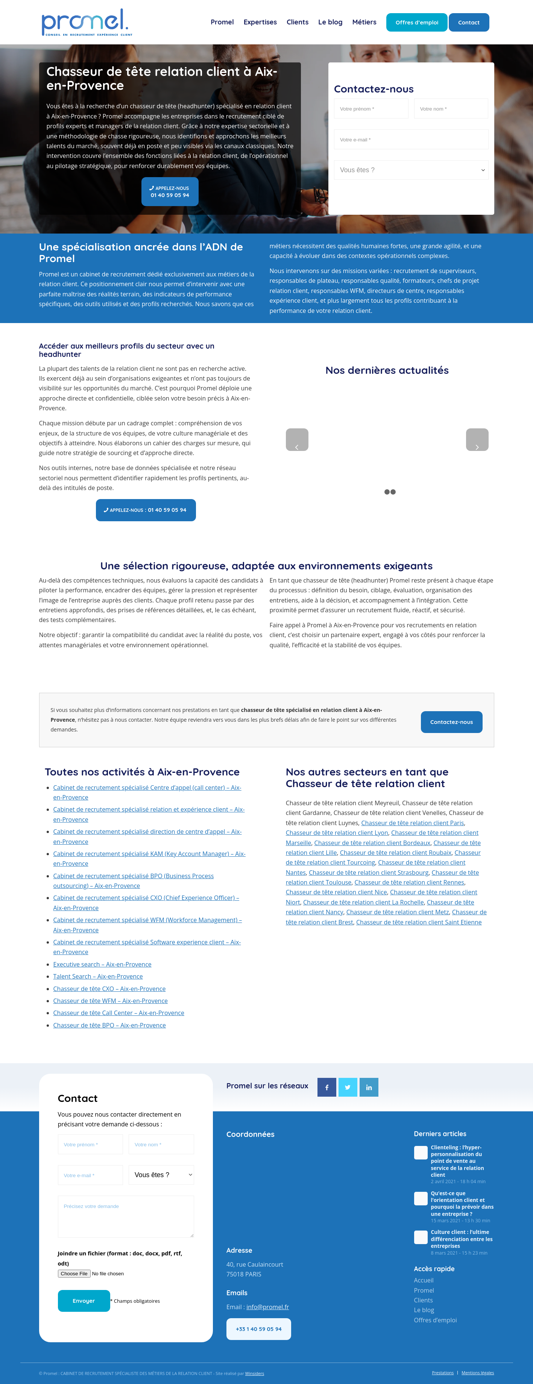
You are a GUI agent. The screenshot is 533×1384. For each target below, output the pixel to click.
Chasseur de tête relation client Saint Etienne (419, 922)
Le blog (424, 1310)
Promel (424, 1290)
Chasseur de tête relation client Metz (397, 912)
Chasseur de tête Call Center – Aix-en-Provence (118, 1013)
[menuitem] (222, 22)
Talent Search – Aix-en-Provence (98, 976)
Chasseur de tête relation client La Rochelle (363, 902)
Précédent (297, 439)
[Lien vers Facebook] (326, 1087)
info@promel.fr (267, 1307)
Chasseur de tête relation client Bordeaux (372, 843)
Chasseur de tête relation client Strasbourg (368, 872)
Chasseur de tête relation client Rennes (409, 882)
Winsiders (254, 1373)
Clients (423, 1300)
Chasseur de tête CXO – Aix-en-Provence (109, 989)
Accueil (424, 1280)
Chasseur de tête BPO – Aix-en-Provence (109, 1025)
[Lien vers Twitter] (348, 1087)
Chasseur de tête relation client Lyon (337, 833)
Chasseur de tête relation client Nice (336, 892)
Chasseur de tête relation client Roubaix (396, 852)
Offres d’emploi (435, 1320)
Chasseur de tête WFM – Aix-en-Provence (110, 1001)
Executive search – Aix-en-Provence (102, 964)
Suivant (477, 439)
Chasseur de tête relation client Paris (412, 823)
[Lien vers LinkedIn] (369, 1087)
